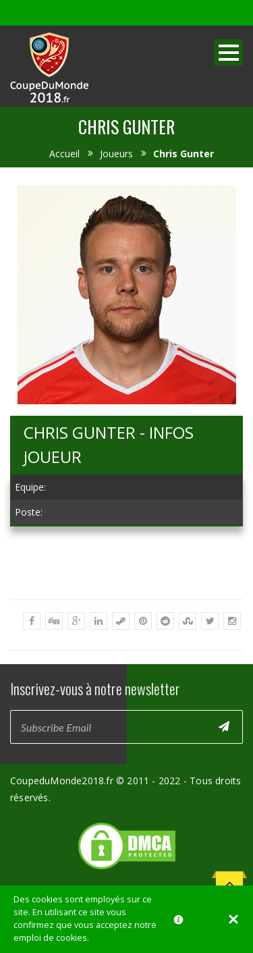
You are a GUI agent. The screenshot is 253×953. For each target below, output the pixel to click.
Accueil (64, 153)
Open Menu (228, 52)
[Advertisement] (126, 626)
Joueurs (116, 153)
